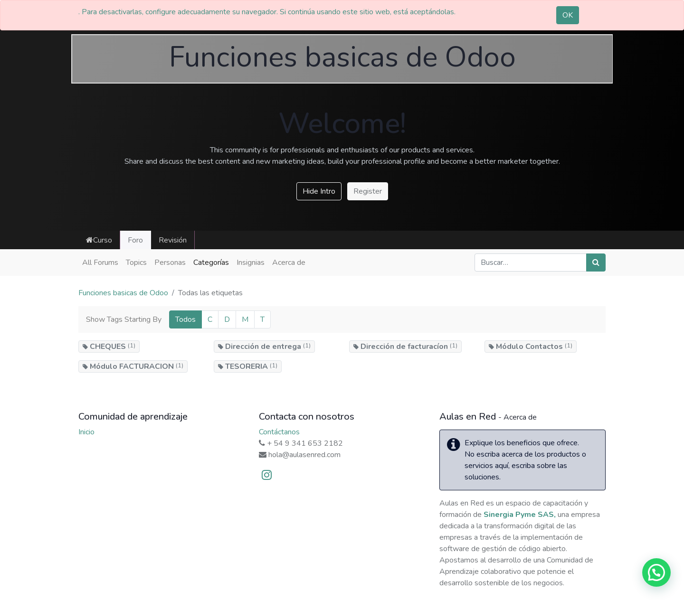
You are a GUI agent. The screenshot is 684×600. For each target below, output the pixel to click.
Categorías (211, 262)
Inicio (86, 432)
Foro (135, 240)
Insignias (251, 262)
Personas (170, 262)
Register (367, 191)
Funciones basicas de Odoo (123, 293)
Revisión (173, 240)
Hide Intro (319, 191)
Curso (99, 240)
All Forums (100, 262)
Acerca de (288, 262)
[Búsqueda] (596, 262)
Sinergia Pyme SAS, (520, 514)
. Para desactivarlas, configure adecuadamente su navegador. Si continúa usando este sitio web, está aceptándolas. (267, 12)
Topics (136, 262)
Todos (185, 319)
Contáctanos (279, 432)
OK (567, 15)
